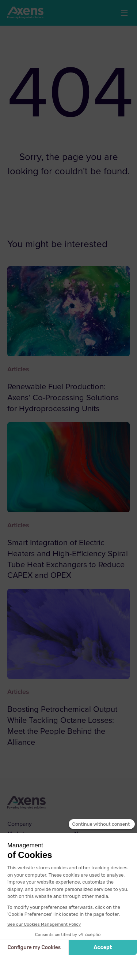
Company (19, 824)
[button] (124, 13)
